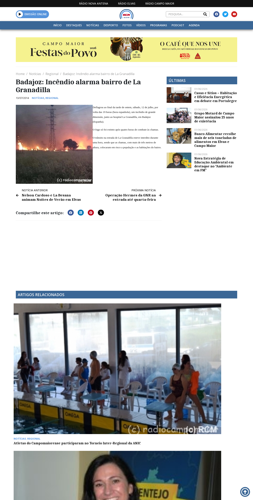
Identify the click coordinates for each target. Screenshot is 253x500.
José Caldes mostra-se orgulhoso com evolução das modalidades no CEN (95, 404)
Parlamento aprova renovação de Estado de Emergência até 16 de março (41, 404)
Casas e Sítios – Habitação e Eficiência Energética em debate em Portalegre (215, 97)
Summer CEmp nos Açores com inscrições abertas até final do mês (97, 348)
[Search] (205, 14)
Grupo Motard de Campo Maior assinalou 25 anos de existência (214, 117)
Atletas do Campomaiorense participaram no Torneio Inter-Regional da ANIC (41, 348)
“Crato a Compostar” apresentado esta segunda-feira (151, 348)
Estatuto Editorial (105, 492)
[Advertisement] (89, 252)
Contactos (168, 492)
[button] (19, 14)
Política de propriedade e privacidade (203, 492)
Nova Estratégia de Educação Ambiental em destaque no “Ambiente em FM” (214, 164)
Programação (143, 492)
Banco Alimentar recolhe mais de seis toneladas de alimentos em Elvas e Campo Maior (215, 140)
